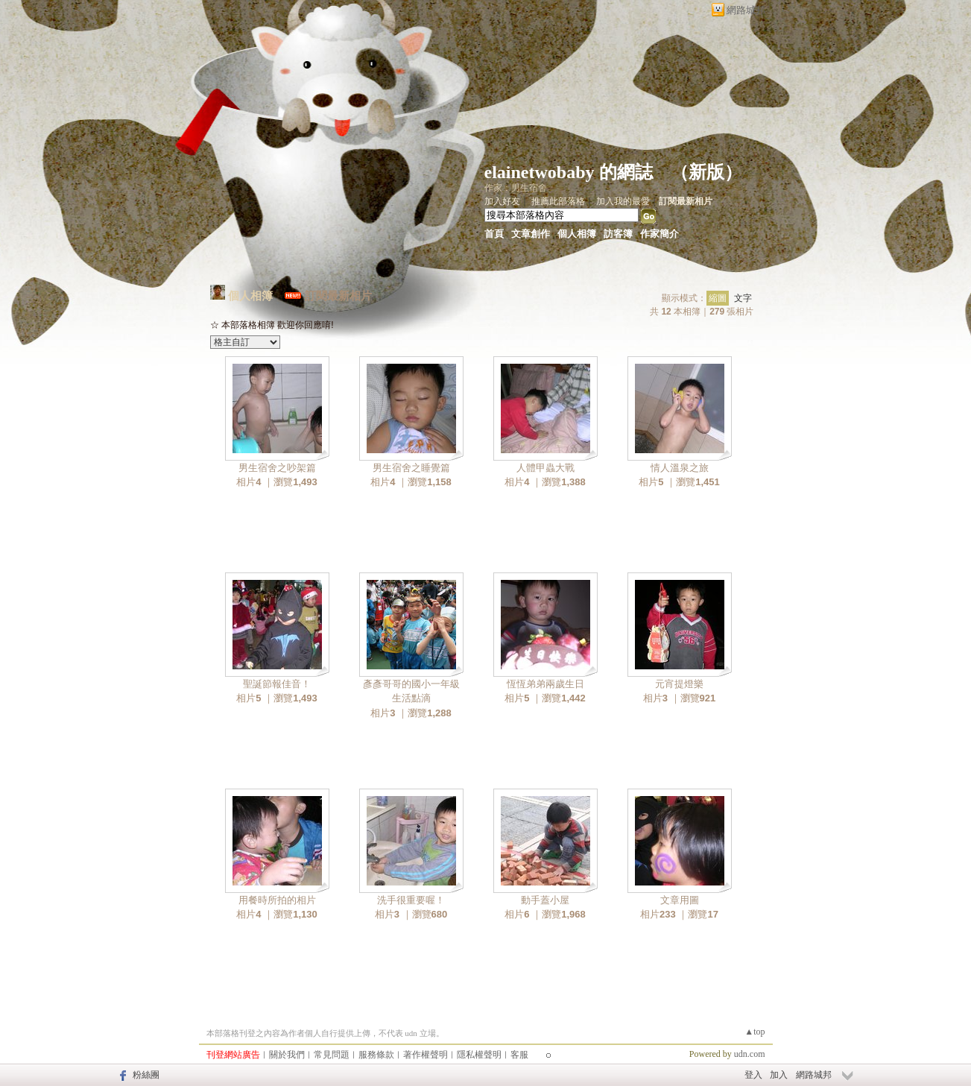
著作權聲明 (425, 1054)
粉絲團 (146, 1075)
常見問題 (332, 1054)
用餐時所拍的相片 (277, 900)
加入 (779, 1075)
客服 (519, 1054)
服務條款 (376, 1054)
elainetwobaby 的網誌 (568, 172)
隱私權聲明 (479, 1054)
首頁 (494, 233)
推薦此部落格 (558, 201)
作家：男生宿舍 (515, 188)
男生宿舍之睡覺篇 (411, 467)
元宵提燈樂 (679, 683)
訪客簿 (618, 233)
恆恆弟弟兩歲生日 (545, 683)
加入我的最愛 (623, 201)
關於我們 (287, 1054)
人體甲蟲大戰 (545, 467)
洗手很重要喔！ (411, 900)
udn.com (749, 1054)
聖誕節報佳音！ (277, 683)
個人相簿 (576, 233)
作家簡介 (659, 233)
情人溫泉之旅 (680, 467)
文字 (743, 298)
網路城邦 (746, 10)
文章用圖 (679, 900)
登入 (753, 1075)
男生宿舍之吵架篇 (277, 467)
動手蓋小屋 (545, 900)
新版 (706, 172)
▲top (754, 1031)
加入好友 (502, 201)
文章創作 (530, 233)
